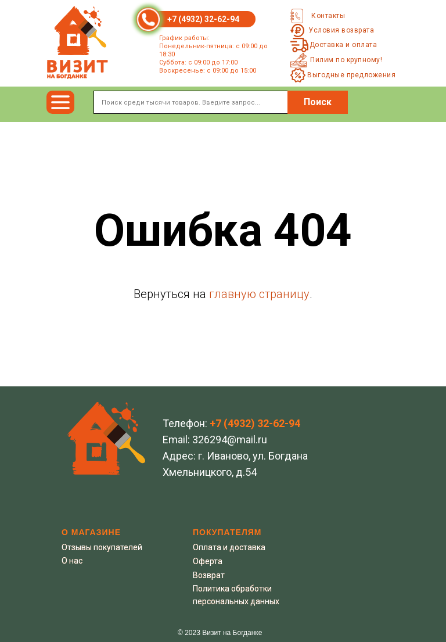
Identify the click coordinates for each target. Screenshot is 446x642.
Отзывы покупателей (102, 547)
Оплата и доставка (229, 547)
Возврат (209, 575)
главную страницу (259, 294)
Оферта (207, 561)
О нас (72, 560)
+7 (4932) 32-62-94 (203, 19)
